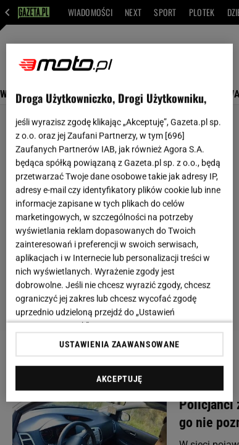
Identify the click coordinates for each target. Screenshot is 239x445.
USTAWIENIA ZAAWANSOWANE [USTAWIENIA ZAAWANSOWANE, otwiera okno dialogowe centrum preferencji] (119, 344)
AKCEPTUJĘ (119, 379)
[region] (119, 222)
